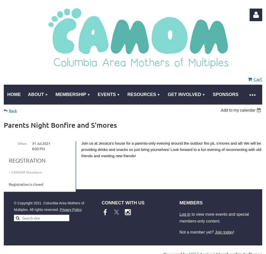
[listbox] (241, 110)
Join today (224, 232)
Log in (256, 15)
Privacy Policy (71, 210)
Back (13, 110)
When (22, 143)
